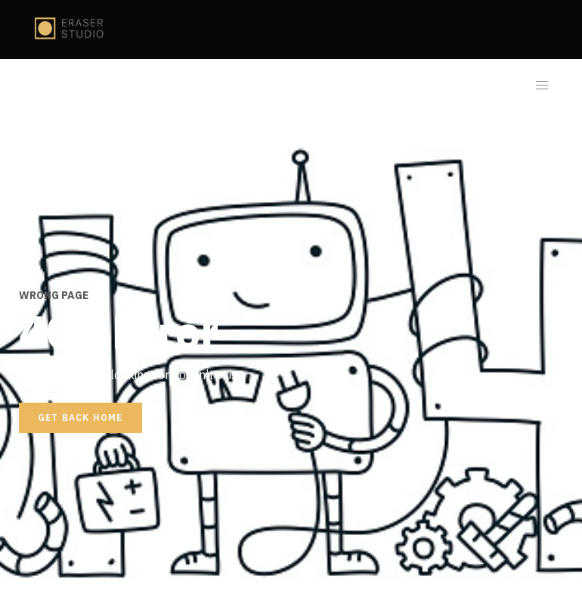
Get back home (80, 417)
